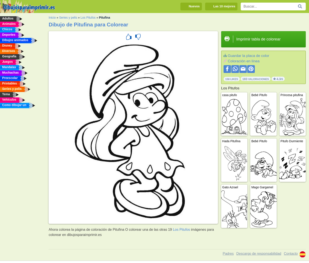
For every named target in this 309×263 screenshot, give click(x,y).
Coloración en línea (243, 61)
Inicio (52, 17)
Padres (228, 253)
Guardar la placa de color (248, 56)
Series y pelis (68, 17)
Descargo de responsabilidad (258, 253)
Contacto (291, 253)
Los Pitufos (88, 17)
